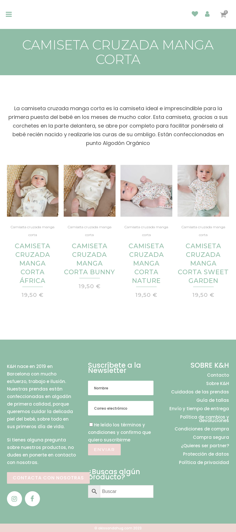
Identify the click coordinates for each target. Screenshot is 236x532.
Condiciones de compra (202, 429)
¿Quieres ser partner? (205, 446)
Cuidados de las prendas (200, 392)
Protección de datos (206, 454)
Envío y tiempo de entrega (199, 408)
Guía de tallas (212, 400)
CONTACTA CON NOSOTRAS (48, 477)
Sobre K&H (217, 383)
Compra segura (211, 437)
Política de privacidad (204, 462)
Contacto (218, 375)
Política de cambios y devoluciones (204, 418)
